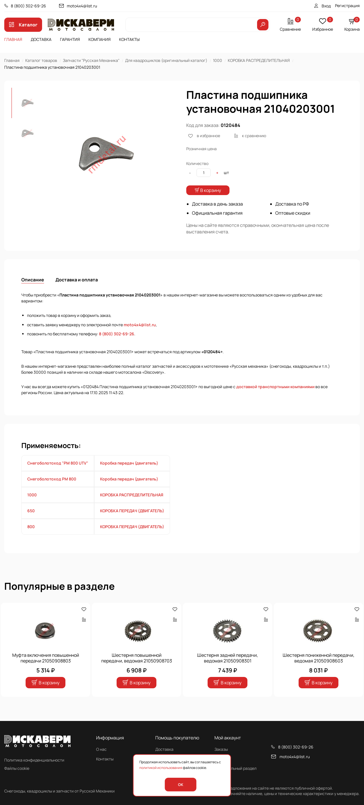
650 (31, 522)
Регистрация (347, 5)
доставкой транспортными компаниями (275, 398)
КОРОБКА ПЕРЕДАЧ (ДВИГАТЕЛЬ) (132, 522)
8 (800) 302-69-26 (28, 6)
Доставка (41, 39)
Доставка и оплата (76, 291)
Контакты (129, 39)
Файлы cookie (16, 768)
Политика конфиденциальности (34, 760)
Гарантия (70, 39)
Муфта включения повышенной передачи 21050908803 (45, 670)
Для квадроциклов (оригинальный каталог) (166, 60)
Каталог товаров (41, 60)
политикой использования (160, 767)
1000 (217, 60)
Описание (32, 291)
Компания (99, 39)
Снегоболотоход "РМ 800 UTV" (57, 475)
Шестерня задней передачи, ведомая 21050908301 (227, 670)
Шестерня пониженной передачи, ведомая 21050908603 (318, 670)
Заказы (221, 749)
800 (31, 538)
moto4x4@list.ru (82, 6)
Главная (13, 39)
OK (180, 784)
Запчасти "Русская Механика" (91, 60)
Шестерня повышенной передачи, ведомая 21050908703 (136, 670)
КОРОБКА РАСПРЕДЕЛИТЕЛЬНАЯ (259, 60)
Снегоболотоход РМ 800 (51, 491)
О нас (101, 749)
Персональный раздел (235, 768)
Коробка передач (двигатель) (129, 475)
